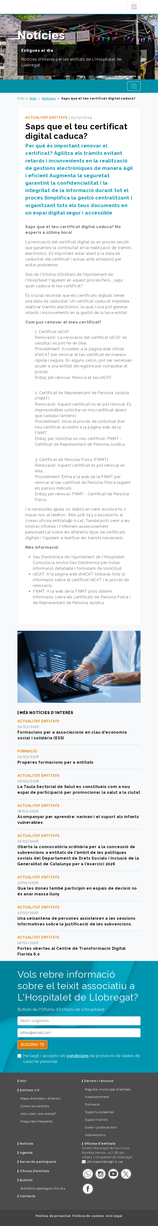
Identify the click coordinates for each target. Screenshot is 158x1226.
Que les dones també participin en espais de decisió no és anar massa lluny (77, 891)
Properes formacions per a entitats (55, 762)
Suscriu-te (32, 1044)
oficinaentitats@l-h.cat (105, 1161)
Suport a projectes (99, 1112)
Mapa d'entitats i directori (41, 1098)
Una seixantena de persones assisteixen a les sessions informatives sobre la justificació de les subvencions (76, 921)
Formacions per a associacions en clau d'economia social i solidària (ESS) (72, 735)
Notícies (49, 98)
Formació (92, 1104)
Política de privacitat (53, 1216)
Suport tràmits (96, 1120)
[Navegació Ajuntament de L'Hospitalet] (134, 7)
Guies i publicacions (101, 1127)
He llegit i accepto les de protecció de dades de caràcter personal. (81, 1059)
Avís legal (114, 1216)
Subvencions (95, 1135)
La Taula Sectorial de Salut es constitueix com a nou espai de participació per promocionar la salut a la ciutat (78, 789)
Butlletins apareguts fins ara (43, 1188)
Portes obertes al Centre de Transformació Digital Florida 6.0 (71, 951)
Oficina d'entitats (34, 1171)
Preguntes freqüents (37, 1121)
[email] (79, 1032)
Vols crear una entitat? (38, 1114)
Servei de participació (38, 1161)
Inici (33, 98)
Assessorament (97, 1097)
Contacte (28, 1196)
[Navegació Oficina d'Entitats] (134, 86)
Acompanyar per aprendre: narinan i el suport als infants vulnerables (78, 819)
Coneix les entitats (35, 1106)
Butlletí (26, 1180)
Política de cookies (88, 1216)
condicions (78, 1056)
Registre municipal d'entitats (108, 1089)
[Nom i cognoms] (79, 1020)
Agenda (26, 1152)
